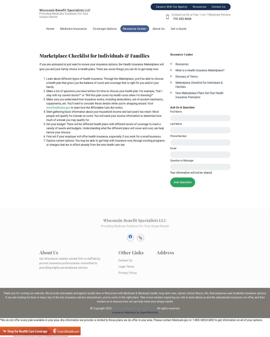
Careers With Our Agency (172, 6)
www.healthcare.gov (58, 107)
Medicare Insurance (73, 28)
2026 (108, 308)
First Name (176, 111)
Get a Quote (178, 28)
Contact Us (218, 6)
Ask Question (182, 182)
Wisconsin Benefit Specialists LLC (135, 220)
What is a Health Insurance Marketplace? (199, 70)
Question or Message (181, 160)
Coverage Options (105, 28)
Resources (199, 6)
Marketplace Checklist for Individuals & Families (199, 85)
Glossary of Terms (186, 76)
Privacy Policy (127, 272)
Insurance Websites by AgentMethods (135, 312)
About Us (159, 28)
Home (50, 28)
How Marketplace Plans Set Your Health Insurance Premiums (199, 95)
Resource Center (135, 28)
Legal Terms (126, 266)
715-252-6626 (181, 18)
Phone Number (178, 136)
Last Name (176, 124)
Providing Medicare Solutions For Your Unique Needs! (135, 226)
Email (173, 148)
